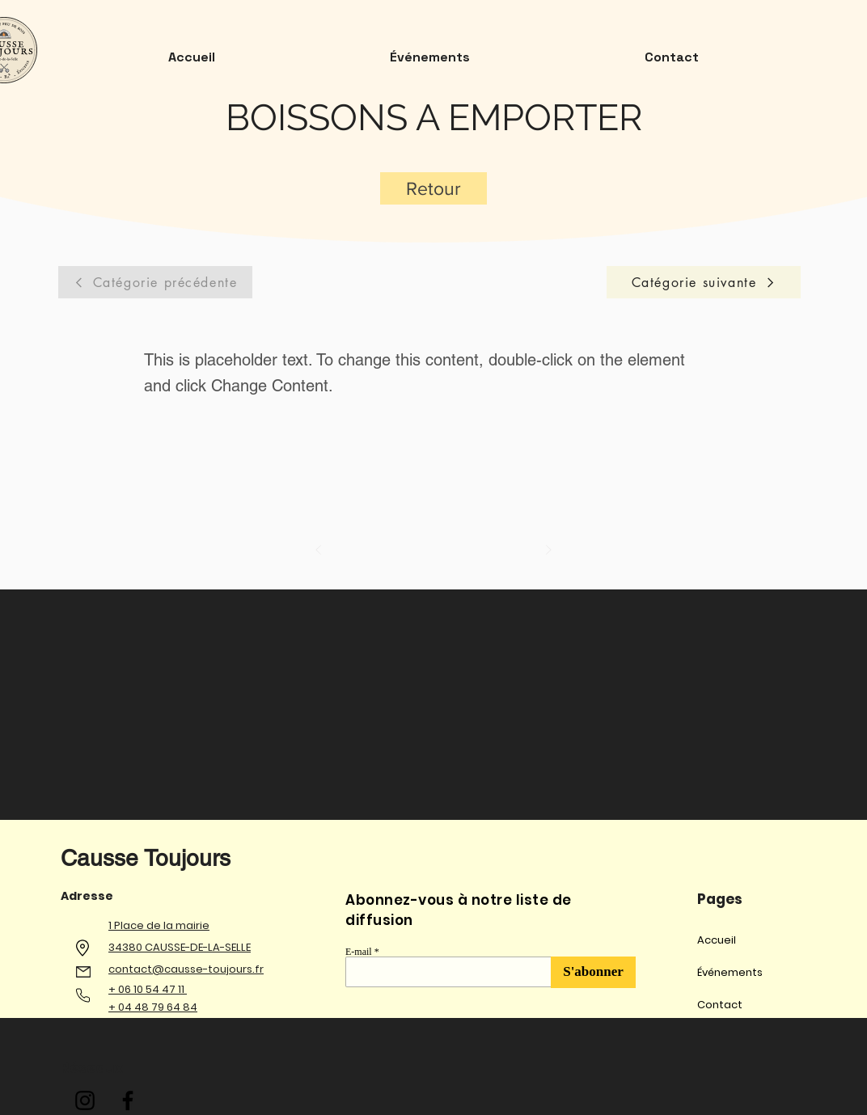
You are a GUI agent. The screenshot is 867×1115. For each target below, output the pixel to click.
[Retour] (433, 188)
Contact (719, 1004)
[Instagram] (85, 1100)
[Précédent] (318, 550)
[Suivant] (548, 550)
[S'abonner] (593, 972)
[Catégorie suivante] (704, 282)
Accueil (716, 940)
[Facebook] (128, 1100)
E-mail (358, 952)
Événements (730, 972)
